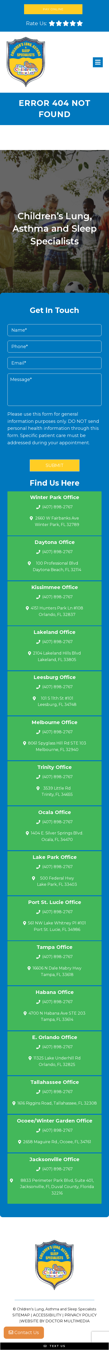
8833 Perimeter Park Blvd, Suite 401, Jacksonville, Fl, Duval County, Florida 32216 (57, 1187)
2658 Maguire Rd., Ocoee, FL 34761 (57, 1141)
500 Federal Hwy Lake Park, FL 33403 (57, 881)
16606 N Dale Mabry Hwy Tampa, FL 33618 (57, 971)
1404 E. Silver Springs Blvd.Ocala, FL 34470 (57, 836)
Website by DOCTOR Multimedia (55, 1321)
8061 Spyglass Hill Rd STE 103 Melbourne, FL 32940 (57, 746)
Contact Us (24, 1332)
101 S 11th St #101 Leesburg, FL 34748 (57, 701)
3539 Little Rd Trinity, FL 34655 (57, 791)
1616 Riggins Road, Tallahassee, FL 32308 (57, 1103)
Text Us (55, 1346)
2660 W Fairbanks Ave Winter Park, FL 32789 (57, 521)
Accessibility (47, 1315)
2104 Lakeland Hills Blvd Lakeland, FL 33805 (57, 656)
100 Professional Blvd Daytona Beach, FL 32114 (57, 566)
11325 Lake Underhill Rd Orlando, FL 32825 (57, 1061)
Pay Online (53, 9)
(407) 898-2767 (57, 507)
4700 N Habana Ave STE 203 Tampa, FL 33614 (57, 1016)
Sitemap (21, 1315)
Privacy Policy (81, 1315)
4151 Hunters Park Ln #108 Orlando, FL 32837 (57, 611)
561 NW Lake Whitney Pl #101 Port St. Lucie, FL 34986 (57, 926)
